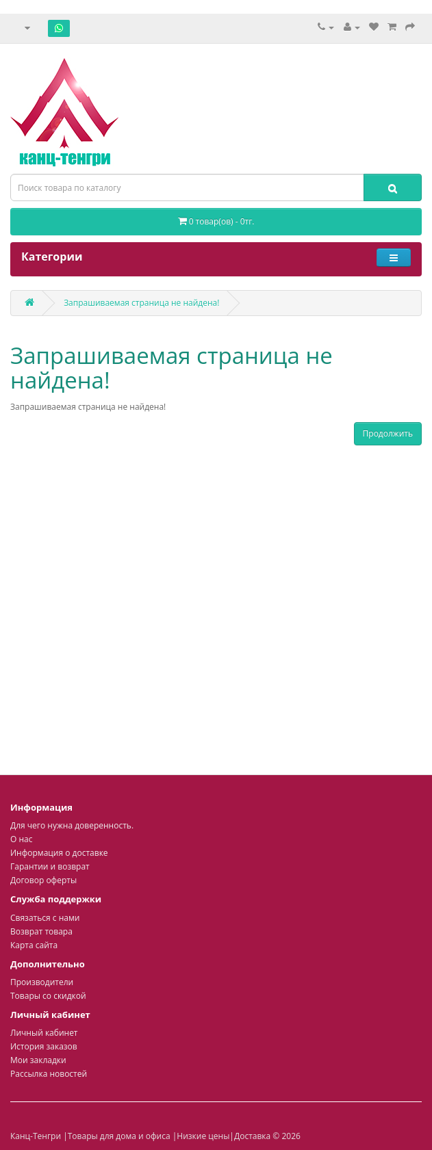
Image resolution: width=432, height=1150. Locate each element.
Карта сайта (34, 945)
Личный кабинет (44, 1032)
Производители (41, 982)
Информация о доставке (59, 853)
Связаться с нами (44, 918)
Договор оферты (43, 880)
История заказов (43, 1046)
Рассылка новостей (48, 1074)
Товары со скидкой (48, 996)
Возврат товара (41, 931)
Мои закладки (38, 1060)
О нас (21, 839)
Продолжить (388, 433)
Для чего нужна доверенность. (72, 825)
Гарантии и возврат (50, 866)
